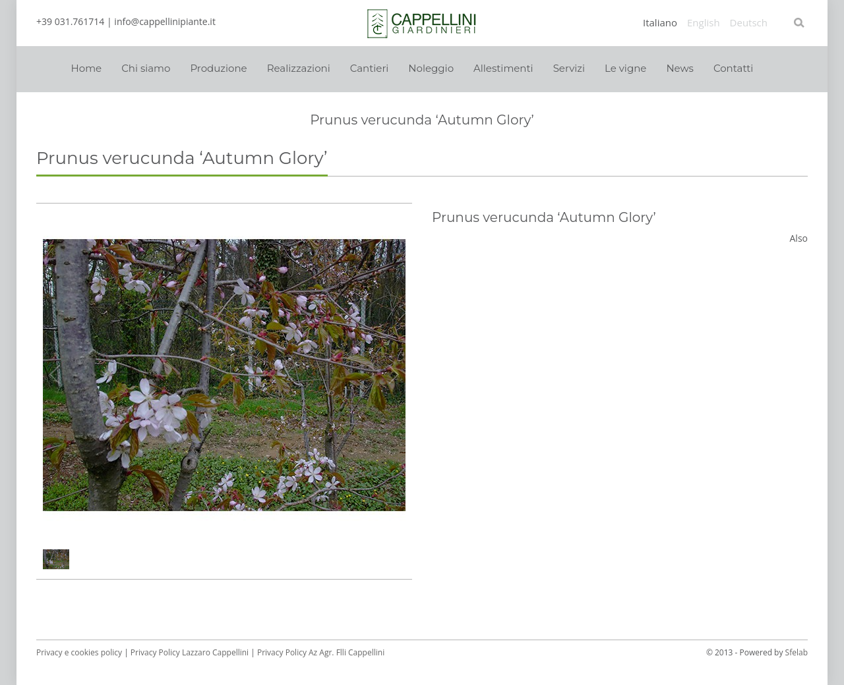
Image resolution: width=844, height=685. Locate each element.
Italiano (660, 23)
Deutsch (749, 23)
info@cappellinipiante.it (165, 21)
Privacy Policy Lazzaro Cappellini (190, 652)
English (703, 23)
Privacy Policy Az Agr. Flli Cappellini (320, 652)
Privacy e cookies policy (79, 652)
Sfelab (796, 652)
